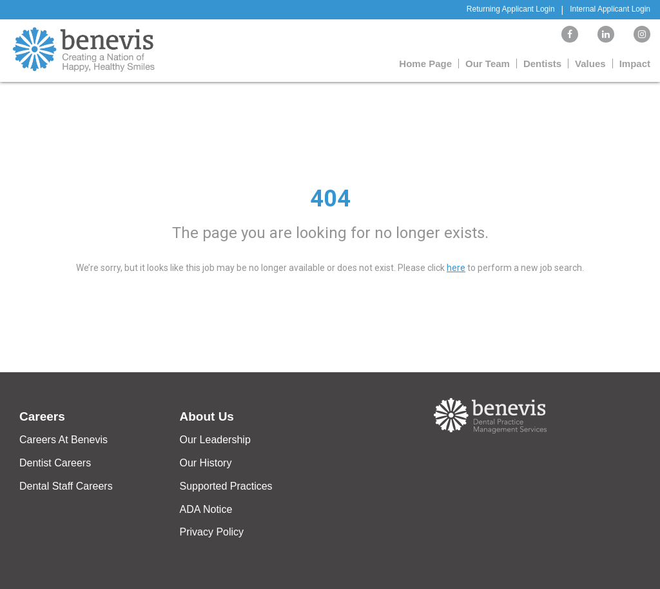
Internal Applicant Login (610, 9)
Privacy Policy (212, 531)
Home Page (425, 63)
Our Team (487, 63)
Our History (206, 462)
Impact (634, 63)
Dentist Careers (55, 462)
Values (590, 63)
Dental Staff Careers (66, 486)
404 (330, 198)
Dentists (542, 63)
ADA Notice (206, 509)
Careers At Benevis (63, 439)
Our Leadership (215, 439)
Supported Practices (226, 486)
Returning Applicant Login (511, 9)
